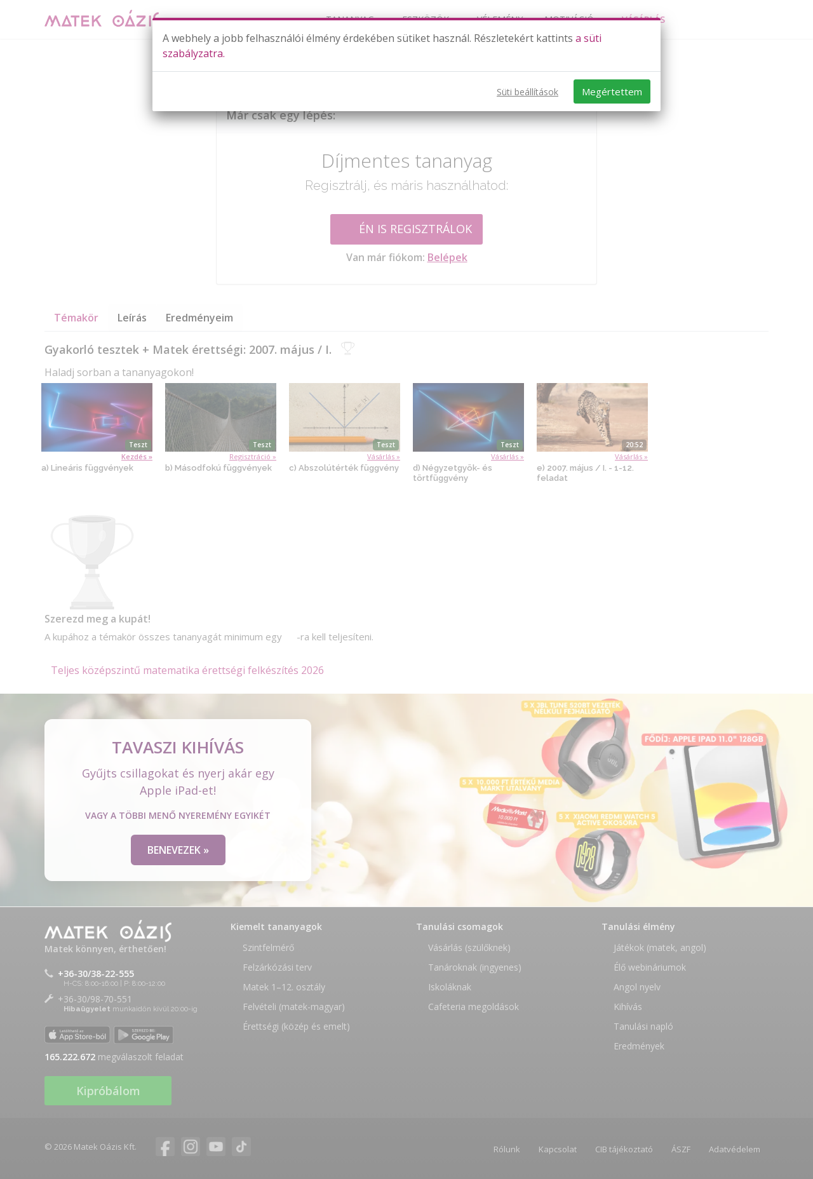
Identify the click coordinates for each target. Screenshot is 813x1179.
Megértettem (612, 91)
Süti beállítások (527, 92)
